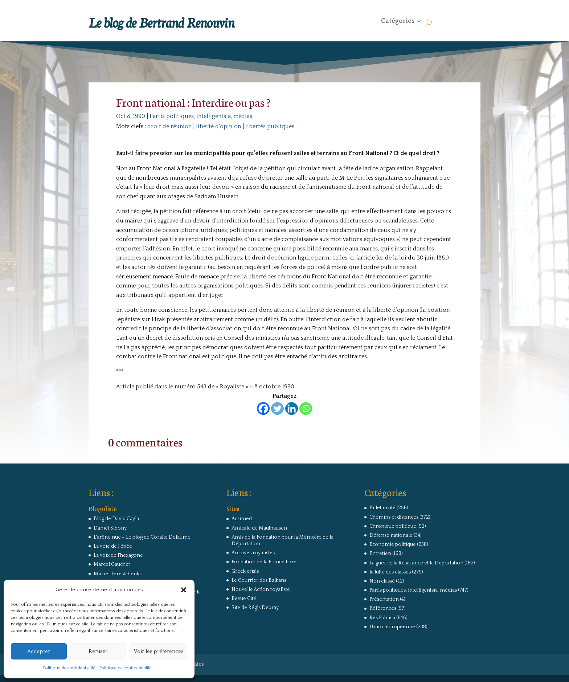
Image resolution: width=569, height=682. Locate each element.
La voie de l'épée (113, 546)
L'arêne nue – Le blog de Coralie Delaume (142, 537)
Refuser (98, 651)
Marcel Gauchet (112, 564)
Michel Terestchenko (118, 574)
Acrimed (242, 519)
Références (382, 608)
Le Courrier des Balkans (259, 580)
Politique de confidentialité (69, 668)
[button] (183, 589)
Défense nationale (391, 535)
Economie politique (392, 544)
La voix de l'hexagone (118, 555)
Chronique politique (392, 526)
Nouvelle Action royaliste (261, 589)
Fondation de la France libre (264, 562)
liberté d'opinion (218, 126)
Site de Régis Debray (255, 607)
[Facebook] (263, 408)
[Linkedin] (291, 408)
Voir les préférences (158, 651)
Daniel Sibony (110, 528)
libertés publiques (269, 126)
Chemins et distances (393, 517)
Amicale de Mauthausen (259, 528)
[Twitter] (277, 408)
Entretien (380, 553)
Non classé (382, 581)
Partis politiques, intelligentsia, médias (201, 116)
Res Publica (382, 618)
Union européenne (392, 627)
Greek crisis (245, 571)
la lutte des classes (390, 572)
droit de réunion (169, 126)
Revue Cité (244, 598)
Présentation (384, 599)
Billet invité (382, 508)
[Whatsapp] (305, 408)
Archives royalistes (253, 553)
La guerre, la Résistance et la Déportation (416, 563)
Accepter (38, 651)
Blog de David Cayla (116, 519)
